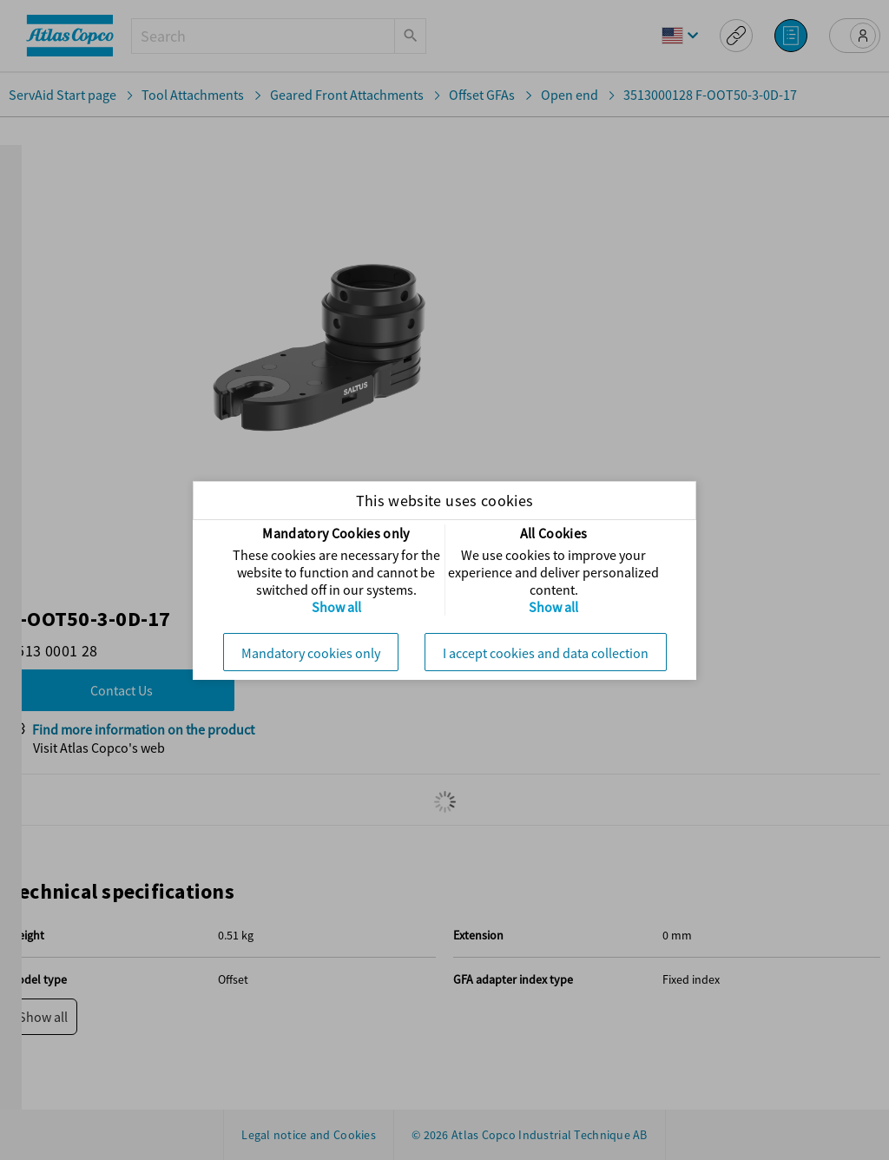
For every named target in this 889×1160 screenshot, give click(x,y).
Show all (336, 607)
